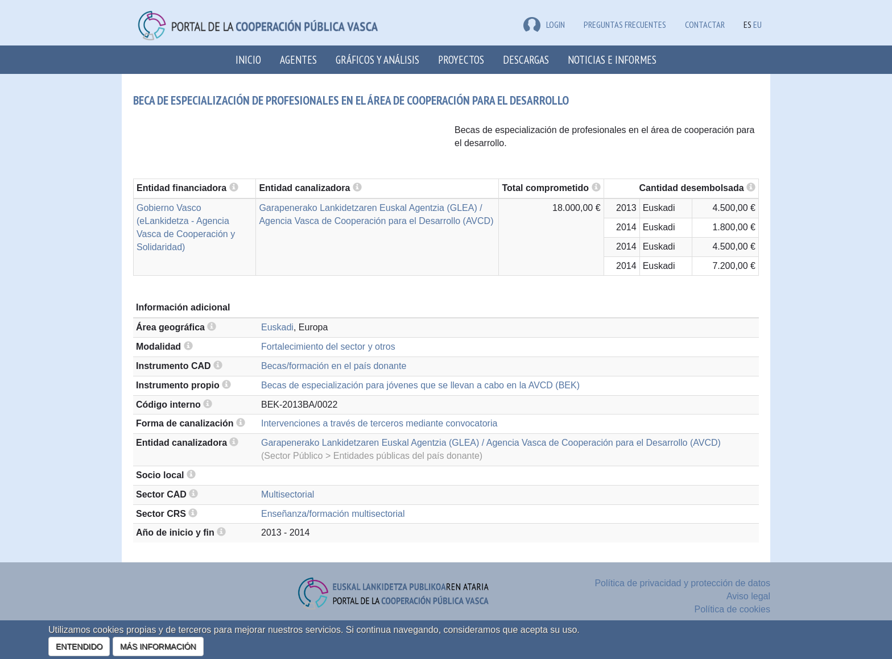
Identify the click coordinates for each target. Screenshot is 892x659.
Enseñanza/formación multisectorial (333, 514)
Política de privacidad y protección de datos (682, 583)
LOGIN (544, 24)
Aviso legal (748, 596)
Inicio (248, 59)
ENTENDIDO (79, 646)
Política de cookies (732, 609)
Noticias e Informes (612, 59)
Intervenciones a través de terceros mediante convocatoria (379, 423)
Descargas (526, 59)
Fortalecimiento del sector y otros (328, 346)
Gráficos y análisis (377, 59)
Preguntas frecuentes (625, 24)
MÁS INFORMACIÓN (158, 646)
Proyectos (461, 59)
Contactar (705, 24)
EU (757, 24)
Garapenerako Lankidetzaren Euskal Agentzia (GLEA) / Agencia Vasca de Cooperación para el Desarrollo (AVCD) (491, 442)
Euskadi (277, 327)
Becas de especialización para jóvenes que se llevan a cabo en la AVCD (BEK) (420, 385)
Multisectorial (287, 494)
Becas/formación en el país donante (333, 366)
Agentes (298, 59)
